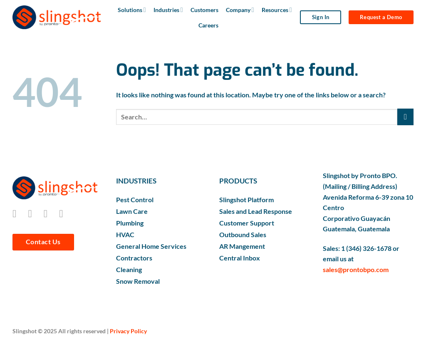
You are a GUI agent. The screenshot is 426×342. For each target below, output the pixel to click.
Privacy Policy (128, 331)
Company (240, 10)
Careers (208, 25)
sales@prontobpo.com (356, 269)
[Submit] (405, 117)
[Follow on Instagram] (33, 213)
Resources (277, 10)
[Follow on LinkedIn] (64, 213)
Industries (168, 10)
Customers (204, 9)
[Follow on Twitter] (49, 213)
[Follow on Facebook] (17, 213)
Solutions (132, 10)
